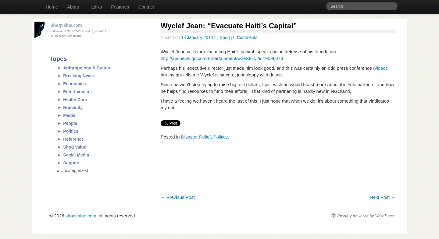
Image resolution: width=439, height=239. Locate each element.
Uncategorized (74, 170)
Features (120, 6)
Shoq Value (74, 147)
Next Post (382, 197)
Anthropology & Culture (87, 67)
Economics (74, 83)
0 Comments (245, 37)
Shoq (225, 37)
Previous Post (178, 197)
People (70, 123)
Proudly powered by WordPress (365, 215)
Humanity (73, 107)
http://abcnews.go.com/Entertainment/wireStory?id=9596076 (222, 58)
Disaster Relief (196, 136)
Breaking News (78, 75)
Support (71, 162)
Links (96, 6)
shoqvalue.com (81, 215)
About (73, 6)
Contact (146, 6)
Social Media (76, 155)
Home (52, 6)
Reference (73, 139)
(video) (380, 68)
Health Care (75, 99)
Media (69, 115)
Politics (220, 136)
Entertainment (77, 91)
